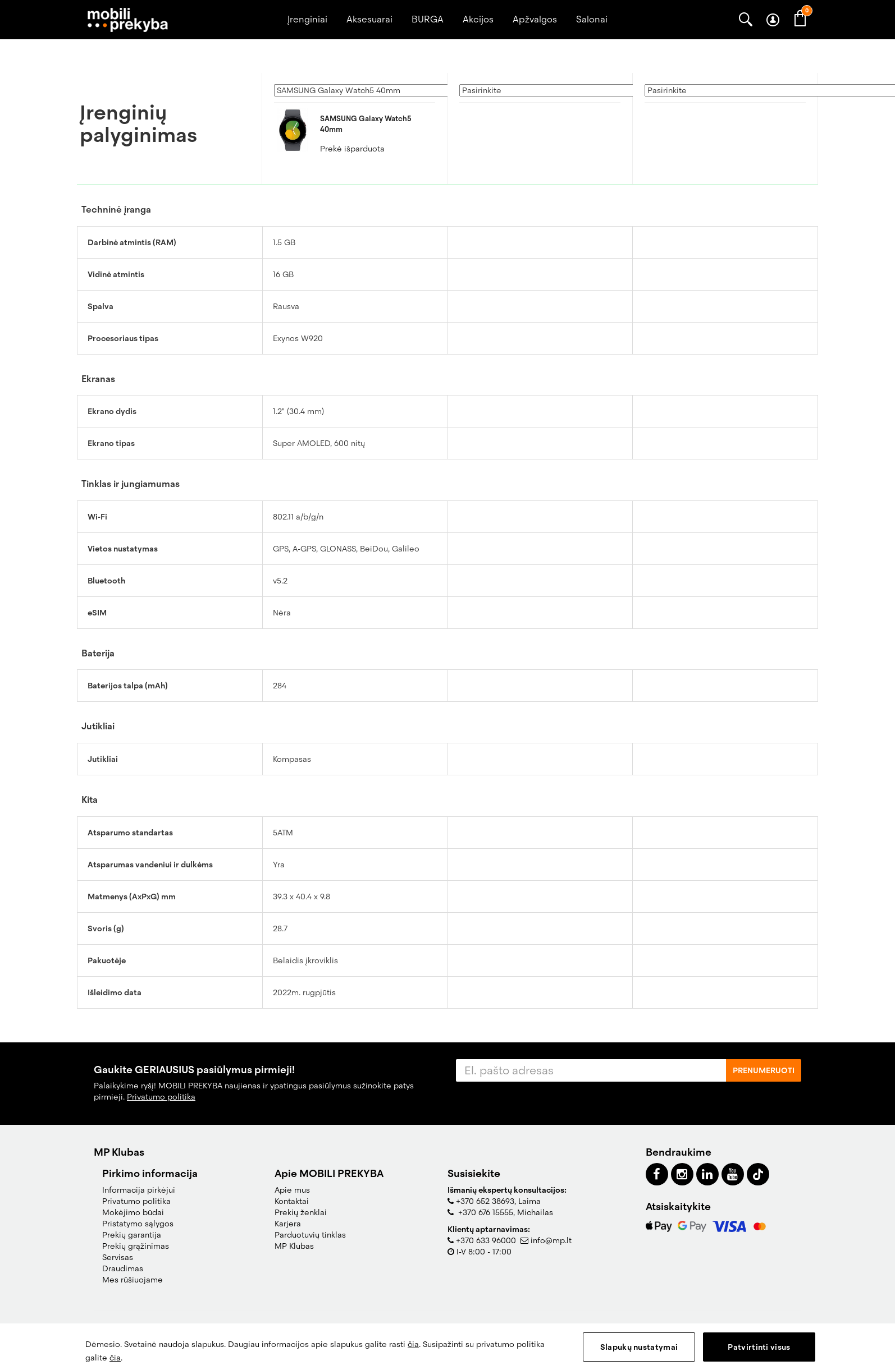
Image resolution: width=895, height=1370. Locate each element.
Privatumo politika (161, 1097)
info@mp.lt (551, 1240)
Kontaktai (292, 1201)
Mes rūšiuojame (132, 1280)
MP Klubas (294, 1246)
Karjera (288, 1224)
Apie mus (292, 1190)
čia (413, 1344)
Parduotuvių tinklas (310, 1235)
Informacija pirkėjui (138, 1190)
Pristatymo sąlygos (137, 1224)
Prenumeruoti (763, 1070)
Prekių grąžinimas (135, 1246)
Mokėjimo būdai (133, 1212)
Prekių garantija (131, 1235)
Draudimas (122, 1268)
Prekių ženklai (301, 1212)
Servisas (117, 1257)
